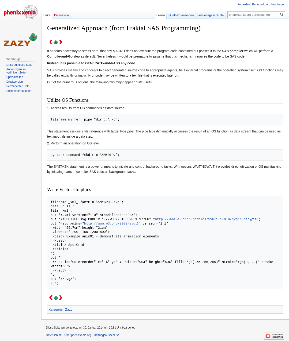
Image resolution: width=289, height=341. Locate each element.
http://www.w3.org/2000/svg (109, 223)
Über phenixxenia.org (77, 335)
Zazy (68, 309)
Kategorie (56, 309)
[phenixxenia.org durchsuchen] (256, 14)
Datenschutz (54, 335)
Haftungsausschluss (106, 335)
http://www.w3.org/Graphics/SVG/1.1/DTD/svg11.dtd (202, 219)
